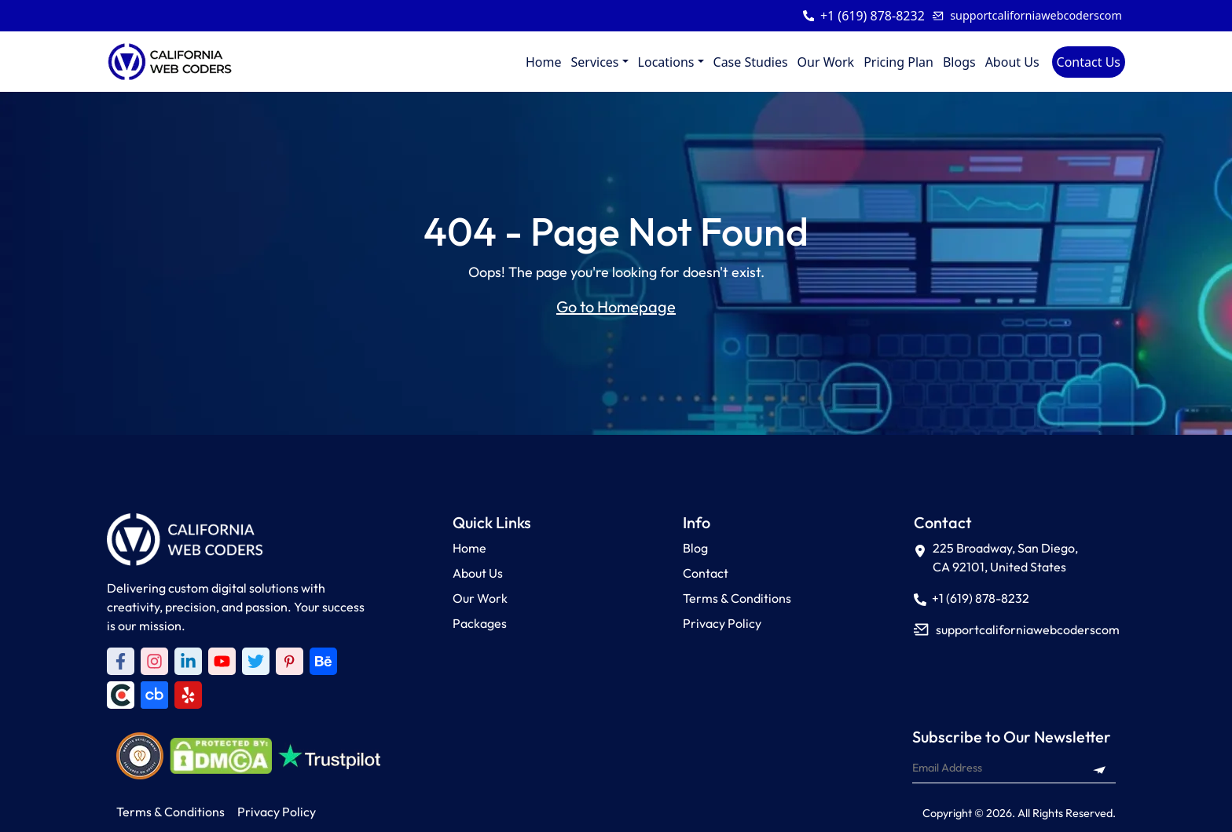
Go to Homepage (616, 306)
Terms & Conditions (737, 598)
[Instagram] (154, 661)
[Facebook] (120, 661)
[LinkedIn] (188, 661)
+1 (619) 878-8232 (872, 15)
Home (544, 62)
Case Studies (750, 62)
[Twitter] (256, 661)
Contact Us (1088, 62)
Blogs (959, 62)
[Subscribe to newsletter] (1099, 768)
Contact (705, 573)
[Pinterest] (289, 661)
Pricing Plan (898, 62)
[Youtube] (222, 661)
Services (594, 62)
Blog (695, 548)
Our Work (826, 62)
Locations (666, 62)
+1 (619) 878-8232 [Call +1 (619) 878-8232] (971, 598)
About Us (1012, 62)
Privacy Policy (722, 623)
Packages (480, 623)
